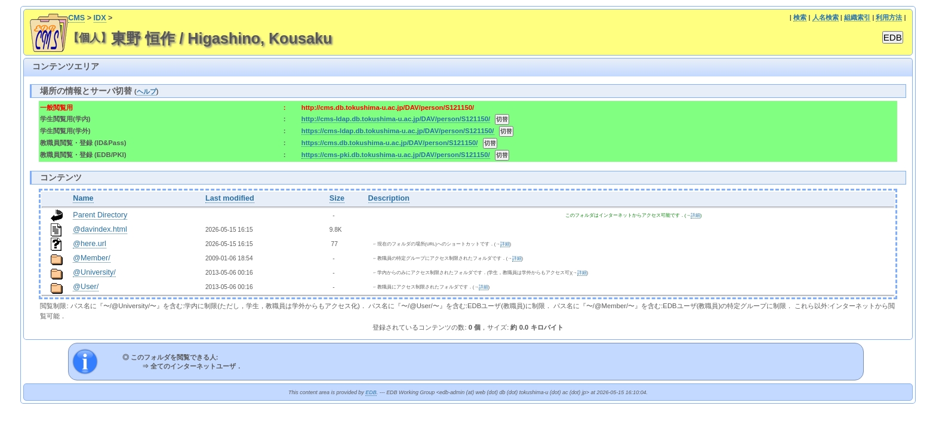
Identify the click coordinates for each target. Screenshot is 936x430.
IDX (100, 18)
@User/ (85, 286)
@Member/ (91, 258)
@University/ (94, 272)
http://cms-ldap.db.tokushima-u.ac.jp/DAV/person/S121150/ (395, 118)
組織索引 (857, 17)
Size (337, 198)
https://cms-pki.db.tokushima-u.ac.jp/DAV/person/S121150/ (395, 154)
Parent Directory (100, 215)
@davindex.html (100, 229)
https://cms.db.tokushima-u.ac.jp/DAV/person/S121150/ (389, 142)
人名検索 (825, 17)
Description (389, 198)
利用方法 (889, 17)
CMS (76, 18)
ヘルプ (146, 91)
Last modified (229, 198)
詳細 (695, 215)
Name (83, 198)
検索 (799, 17)
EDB (370, 392)
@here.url (89, 243)
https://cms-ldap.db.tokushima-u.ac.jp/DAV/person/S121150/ (397, 130)
